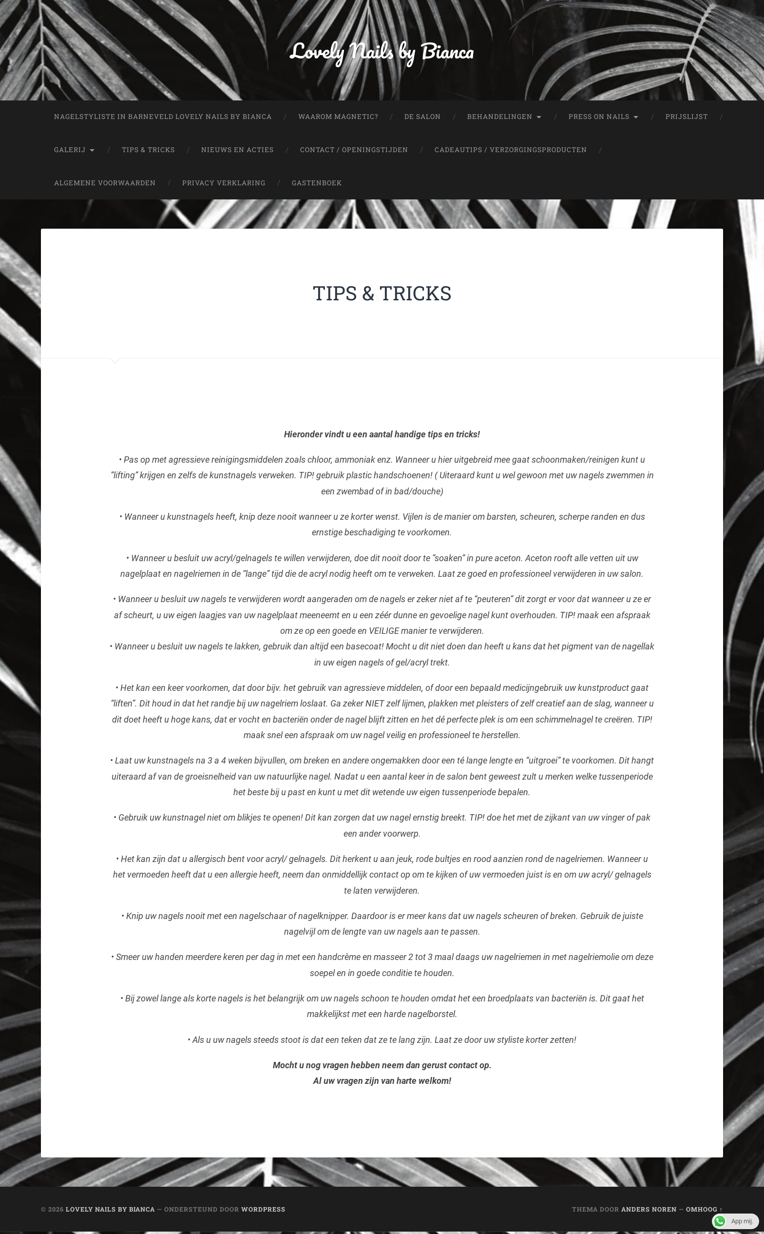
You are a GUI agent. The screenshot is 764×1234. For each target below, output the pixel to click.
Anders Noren (649, 1211)
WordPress (263, 1211)
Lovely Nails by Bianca (382, 51)
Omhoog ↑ (704, 1211)
